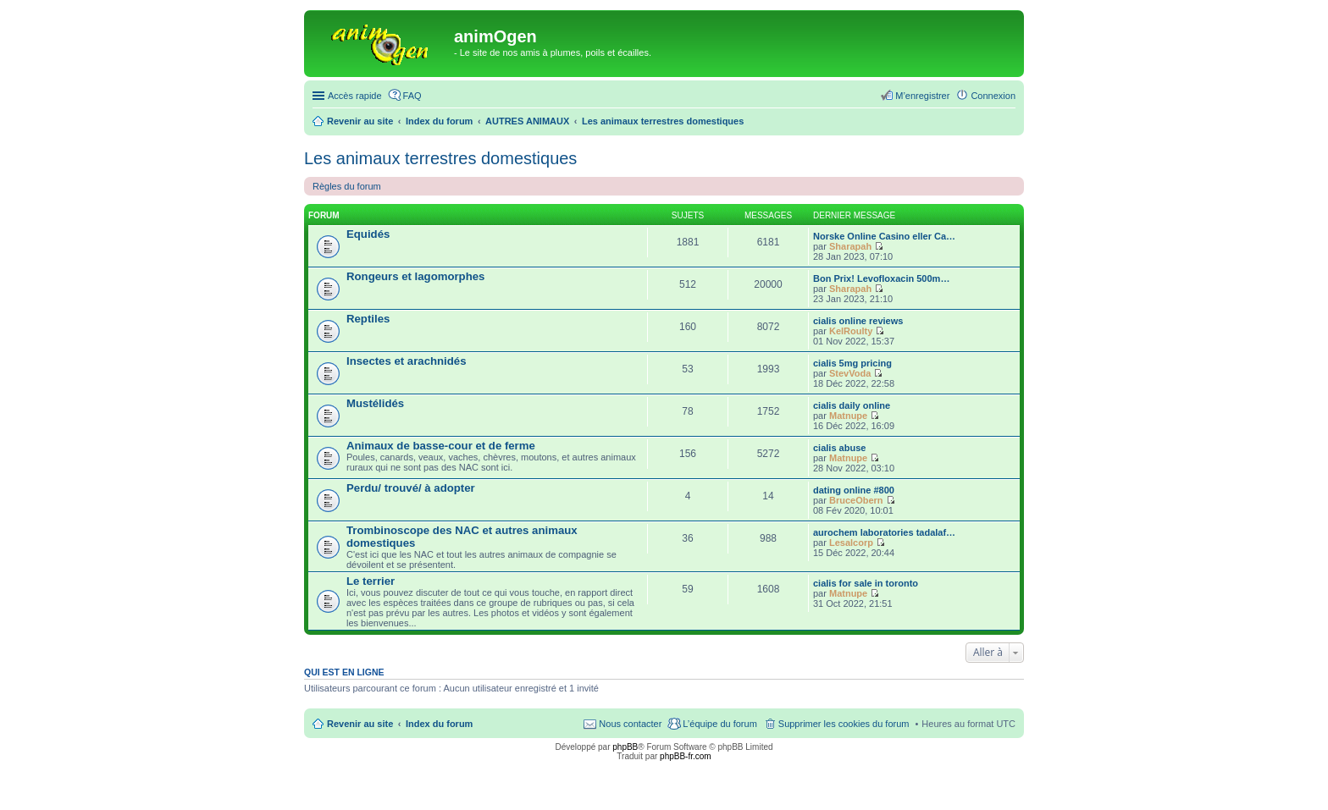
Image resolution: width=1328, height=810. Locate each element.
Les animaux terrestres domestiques (440, 158)
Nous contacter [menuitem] (630, 724)
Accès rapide (355, 96)
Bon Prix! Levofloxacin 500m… (881, 278)
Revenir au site (360, 724)
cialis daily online (851, 405)
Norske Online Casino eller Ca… (884, 236)
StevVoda (850, 373)
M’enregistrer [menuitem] (922, 96)
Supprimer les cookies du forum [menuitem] (844, 724)
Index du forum (439, 724)
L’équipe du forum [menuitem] (719, 724)
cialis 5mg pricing (852, 363)
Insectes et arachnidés (406, 361)
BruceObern (856, 500)
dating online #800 (853, 490)
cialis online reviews (858, 321)
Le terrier (370, 581)
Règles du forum (347, 186)
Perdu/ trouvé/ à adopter (410, 488)
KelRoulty (850, 331)
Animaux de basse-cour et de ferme (440, 445)
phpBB (625, 747)
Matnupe (848, 416)
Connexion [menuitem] (993, 96)
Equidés (368, 234)
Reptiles (368, 318)
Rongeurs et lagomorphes (415, 276)
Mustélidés (375, 403)
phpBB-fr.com (685, 756)
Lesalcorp (851, 542)
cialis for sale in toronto (865, 583)
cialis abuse (839, 448)
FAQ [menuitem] (412, 96)
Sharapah (850, 246)
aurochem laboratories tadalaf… (884, 532)
